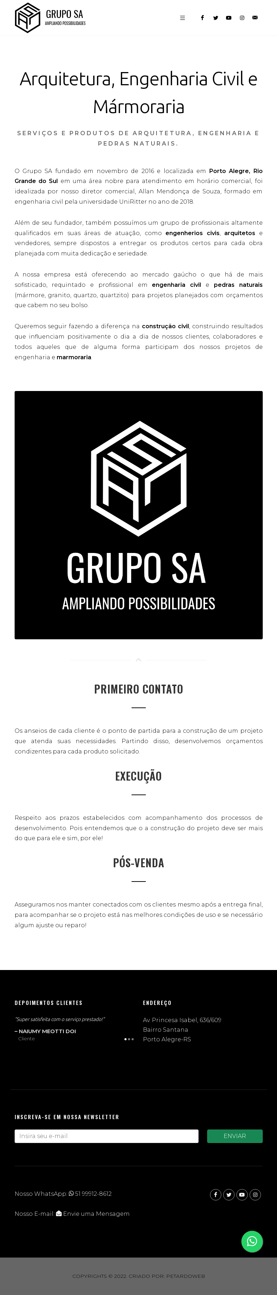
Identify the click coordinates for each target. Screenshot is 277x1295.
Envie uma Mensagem (93, 1213)
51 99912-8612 (90, 1193)
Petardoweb (185, 1276)
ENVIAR (235, 1136)
